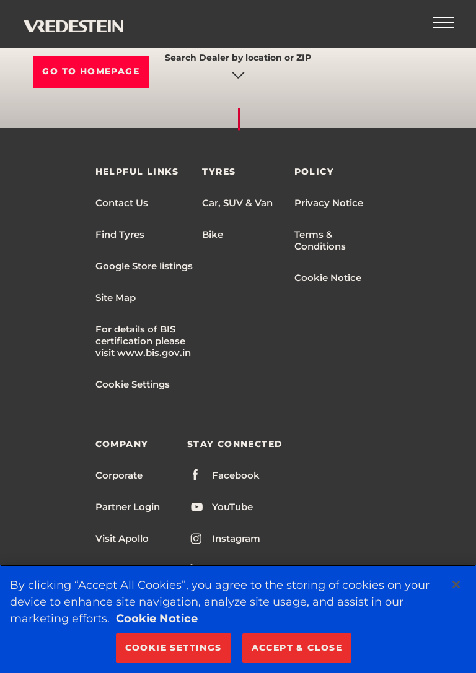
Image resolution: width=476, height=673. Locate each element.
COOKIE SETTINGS (173, 647)
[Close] (456, 584)
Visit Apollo (122, 538)
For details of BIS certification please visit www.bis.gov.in (143, 340)
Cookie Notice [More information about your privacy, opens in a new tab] (157, 618)
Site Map (115, 297)
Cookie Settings (132, 384)
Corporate (119, 475)
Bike (212, 234)
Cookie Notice (327, 278)
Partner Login (127, 507)
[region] (238, 619)
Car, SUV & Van (237, 203)
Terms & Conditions (320, 240)
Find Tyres (119, 234)
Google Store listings (144, 266)
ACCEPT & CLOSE (297, 647)
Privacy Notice (328, 203)
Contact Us (121, 203)
